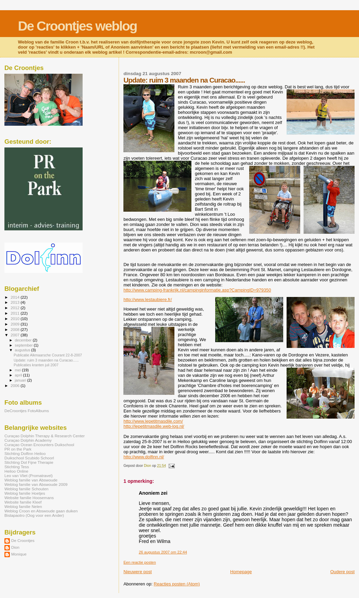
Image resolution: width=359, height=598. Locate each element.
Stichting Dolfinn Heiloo (25, 453)
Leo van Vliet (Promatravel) (28, 475)
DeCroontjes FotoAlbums (26, 410)
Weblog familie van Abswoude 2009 (35, 484)
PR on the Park (17, 449)
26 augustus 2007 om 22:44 (163, 552)
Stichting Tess (16, 466)
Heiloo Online (16, 471)
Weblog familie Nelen (23, 506)
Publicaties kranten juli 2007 (36, 365)
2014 (15, 297)
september (24, 345)
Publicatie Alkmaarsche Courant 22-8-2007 (48, 355)
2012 (15, 307)
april (19, 375)
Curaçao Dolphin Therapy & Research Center (44, 436)
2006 (15, 385)
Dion (15, 547)
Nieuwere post (137, 571)
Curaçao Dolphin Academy (28, 440)
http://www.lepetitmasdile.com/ (153, 421)
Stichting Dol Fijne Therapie (28, 462)
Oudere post (342, 571)
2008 (15, 329)
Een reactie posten (139, 562)
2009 (15, 324)
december (24, 340)
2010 (15, 318)
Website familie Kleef (22, 502)
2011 (15, 313)
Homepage (241, 571)
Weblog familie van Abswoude (30, 480)
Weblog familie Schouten (26, 489)
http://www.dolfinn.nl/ (143, 456)
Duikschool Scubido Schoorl (29, 458)
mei (18, 370)
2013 (15, 302)
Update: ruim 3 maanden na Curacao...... (46, 360)
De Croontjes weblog (77, 26)
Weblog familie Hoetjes (24, 493)
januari (21, 380)
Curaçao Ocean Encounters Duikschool (39, 444)
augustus (23, 350)
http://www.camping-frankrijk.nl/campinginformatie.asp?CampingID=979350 (197, 290)
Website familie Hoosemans (29, 497)
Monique (19, 554)
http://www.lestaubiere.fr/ (147, 299)
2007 (15, 335)
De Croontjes (22, 540)
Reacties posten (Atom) (177, 583)
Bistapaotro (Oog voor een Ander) (34, 515)
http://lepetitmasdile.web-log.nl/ (153, 426)
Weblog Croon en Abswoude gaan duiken (41, 511)
